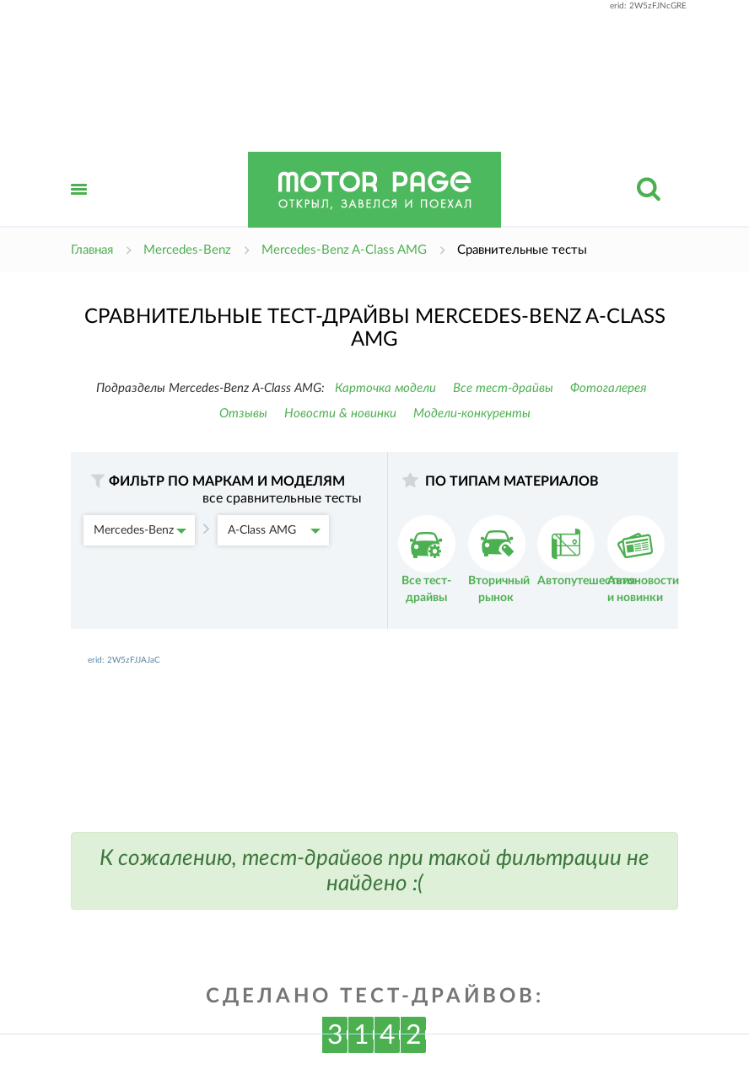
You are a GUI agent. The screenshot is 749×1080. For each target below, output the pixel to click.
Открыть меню (79, 208)
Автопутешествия (586, 551)
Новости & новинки (340, 413)
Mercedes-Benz (140, 530)
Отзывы (243, 413)
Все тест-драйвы (503, 388)
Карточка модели (385, 388)
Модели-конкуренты (472, 413)
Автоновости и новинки (643, 559)
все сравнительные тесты (282, 498)
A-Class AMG (274, 530)
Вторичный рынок (499, 559)
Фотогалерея (608, 388)
